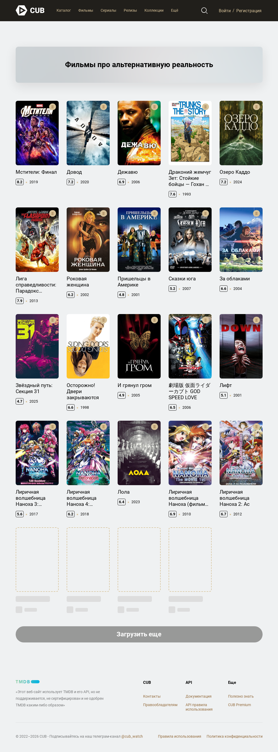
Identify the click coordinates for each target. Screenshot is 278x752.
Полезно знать (241, 696)
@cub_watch (132, 736)
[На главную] (30, 10)
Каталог (64, 10)
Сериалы (108, 10)
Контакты (152, 696)
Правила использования (179, 736)
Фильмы (85, 10)
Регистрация (249, 10)
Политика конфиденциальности (235, 736)
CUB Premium (239, 705)
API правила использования (199, 707)
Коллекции (154, 10)
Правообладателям (160, 705)
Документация (199, 696)
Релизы (130, 10)
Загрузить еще (139, 634)
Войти (225, 10)
